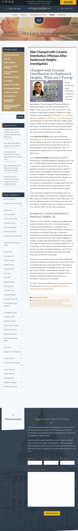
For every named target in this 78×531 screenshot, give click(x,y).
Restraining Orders (12, 88)
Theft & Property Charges (11, 72)
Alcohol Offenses (9, 199)
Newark (49, 1)
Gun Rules (7, 273)
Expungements (10, 96)
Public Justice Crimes (11, 325)
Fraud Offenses (9, 269)
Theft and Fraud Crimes (12, 363)
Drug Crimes (43, 297)
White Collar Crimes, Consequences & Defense (12, 106)
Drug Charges (9, 63)
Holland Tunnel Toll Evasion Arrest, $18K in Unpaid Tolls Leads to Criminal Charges (12, 180)
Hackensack (30, 1)
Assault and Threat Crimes (13, 203)
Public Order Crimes (10, 330)
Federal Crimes (9, 265)
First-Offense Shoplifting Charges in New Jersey (12, 144)
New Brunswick (34, 3)
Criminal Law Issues (10, 219)
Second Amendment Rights (11, 339)
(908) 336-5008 (15, 9)
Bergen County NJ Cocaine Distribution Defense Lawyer (52, 300)
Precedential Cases (10, 312)
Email (47, 458)
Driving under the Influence (13, 236)
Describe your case (37, 469)
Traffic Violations (11, 55)
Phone (63, 458)
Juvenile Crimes (9, 290)
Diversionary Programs (9, 100)
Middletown (45, 3)
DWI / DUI (7, 59)
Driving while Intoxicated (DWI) (12, 244)
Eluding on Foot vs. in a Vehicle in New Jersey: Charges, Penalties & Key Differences (12, 133)
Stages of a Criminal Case (12, 352)
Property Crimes (9, 317)
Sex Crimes (8, 81)
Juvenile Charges (11, 92)
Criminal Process (9, 223)
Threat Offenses (9, 369)
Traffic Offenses (9, 374)
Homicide (7, 277)
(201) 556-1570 (67, 9)
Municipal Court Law (11, 299)
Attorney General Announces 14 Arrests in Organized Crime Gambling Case (13, 155)
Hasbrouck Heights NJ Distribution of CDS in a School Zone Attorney (51, 305)
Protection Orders (10, 321)
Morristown (40, 1)
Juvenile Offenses (10, 295)
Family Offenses (9, 260)
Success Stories (9, 358)
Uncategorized (9, 378)
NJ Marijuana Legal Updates (10, 304)
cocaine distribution (45, 139)
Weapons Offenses (11, 77)
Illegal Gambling (9, 282)
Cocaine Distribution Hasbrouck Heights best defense (46, 303)
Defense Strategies (10, 227)
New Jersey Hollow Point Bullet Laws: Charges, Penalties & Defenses (12, 168)
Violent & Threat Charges (11, 67)
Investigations (8, 286)
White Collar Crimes (10, 387)
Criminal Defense (9, 214)
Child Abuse (8, 210)
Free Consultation (68, 2)
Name (31, 458)
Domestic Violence (11, 85)
